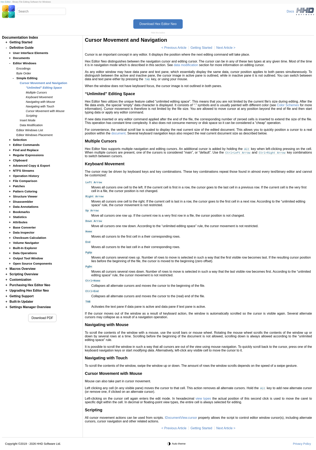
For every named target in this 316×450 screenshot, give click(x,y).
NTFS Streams (23, 170)
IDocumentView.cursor (181, 417)
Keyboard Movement (39, 97)
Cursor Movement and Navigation (43, 83)
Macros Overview (22, 268)
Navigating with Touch (40, 106)
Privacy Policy (302, 443)
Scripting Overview (23, 274)
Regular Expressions (28, 155)
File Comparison (25, 181)
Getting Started (201, 47)
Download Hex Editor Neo (158, 24)
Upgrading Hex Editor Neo (29, 290)
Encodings (23, 68)
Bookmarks (21, 212)
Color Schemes (288, 105)
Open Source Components (32, 263)
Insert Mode (27, 120)
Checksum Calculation (29, 237)
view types (203, 398)
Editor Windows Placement (34, 135)
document (118, 133)
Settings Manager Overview (30, 307)
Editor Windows (24, 63)
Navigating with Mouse (40, 101)
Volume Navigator (26, 242)
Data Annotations (25, 206)
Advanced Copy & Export (31, 165)
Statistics (20, 217)
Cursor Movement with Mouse (45, 111)
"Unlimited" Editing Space (44, 87)
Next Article (224, 47)
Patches (19, 186)
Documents (21, 58)
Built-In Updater (21, 301)
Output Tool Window (28, 258)
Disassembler (23, 201)
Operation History (26, 176)
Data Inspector (23, 232)
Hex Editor (5, 2)
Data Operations (25, 253)
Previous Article (175, 47)
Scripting (31, 115)
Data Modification (31, 125)
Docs (290, 11)
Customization (20, 279)
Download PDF (42, 318)
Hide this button (158, 33)
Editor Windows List (29, 130)
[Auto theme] (177, 444)
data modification (186, 65)
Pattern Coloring (25, 191)
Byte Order (23, 73)
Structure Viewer (25, 196)
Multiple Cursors (36, 92)
